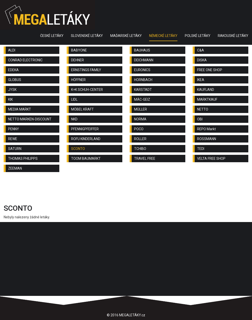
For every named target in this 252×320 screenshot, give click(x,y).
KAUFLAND (205, 90)
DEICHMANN (143, 60)
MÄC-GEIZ (142, 99)
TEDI (200, 149)
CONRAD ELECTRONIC (25, 60)
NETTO (202, 109)
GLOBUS (14, 80)
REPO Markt (206, 129)
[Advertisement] (126, 189)
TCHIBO (140, 149)
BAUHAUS (142, 50)
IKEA (200, 80)
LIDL (74, 99)
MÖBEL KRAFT (82, 109)
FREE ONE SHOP (209, 70)
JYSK (12, 90)
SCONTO (78, 149)
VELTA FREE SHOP (211, 158)
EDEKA (13, 70)
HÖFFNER (78, 80)
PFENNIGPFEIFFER (85, 129)
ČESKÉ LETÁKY (51, 36)
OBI (200, 119)
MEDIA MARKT (19, 109)
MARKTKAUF (207, 99)
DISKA (202, 60)
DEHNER (77, 60)
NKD (74, 119)
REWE (12, 139)
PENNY (13, 129)
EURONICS (142, 70)
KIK (10, 99)
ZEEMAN (15, 168)
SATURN (14, 149)
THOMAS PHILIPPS (23, 158)
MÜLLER (140, 109)
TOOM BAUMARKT (86, 158)
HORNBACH (143, 80)
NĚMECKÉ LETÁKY (163, 36)
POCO (138, 129)
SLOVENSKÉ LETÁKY (87, 36)
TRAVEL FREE (144, 158)
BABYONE (79, 50)
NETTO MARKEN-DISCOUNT (29, 119)
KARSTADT (143, 90)
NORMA (140, 119)
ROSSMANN (206, 139)
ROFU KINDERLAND (85, 139)
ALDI (11, 50)
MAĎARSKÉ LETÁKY (126, 36)
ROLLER (140, 139)
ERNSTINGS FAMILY (86, 70)
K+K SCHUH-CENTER (87, 90)
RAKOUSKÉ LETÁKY (233, 36)
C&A (200, 50)
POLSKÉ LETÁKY (197, 36)
